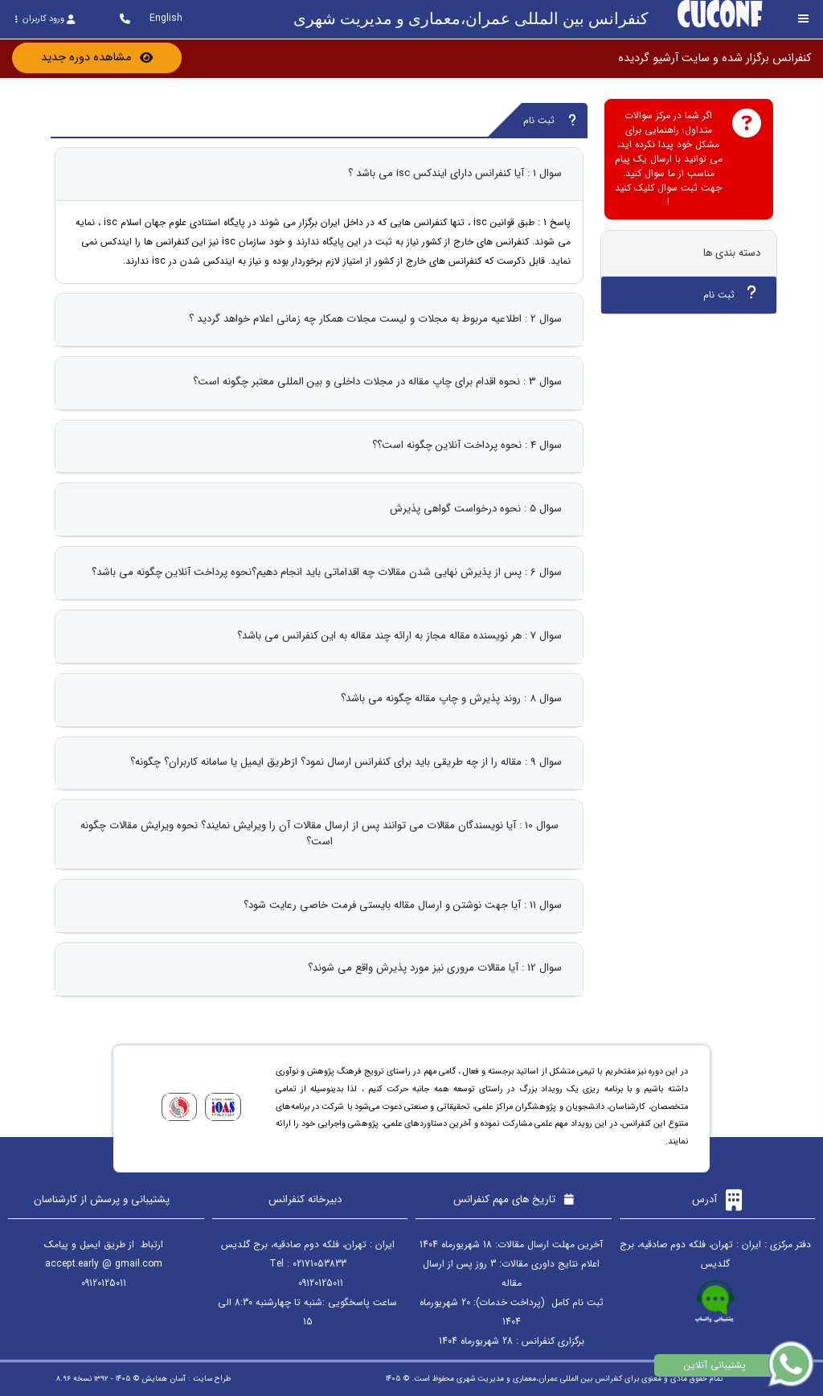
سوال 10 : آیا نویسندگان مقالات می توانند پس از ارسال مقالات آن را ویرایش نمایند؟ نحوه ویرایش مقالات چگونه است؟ (319, 833)
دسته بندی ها (731, 252)
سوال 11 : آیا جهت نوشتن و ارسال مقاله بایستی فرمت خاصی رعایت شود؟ (403, 905)
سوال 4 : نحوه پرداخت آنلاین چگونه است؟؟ (467, 445)
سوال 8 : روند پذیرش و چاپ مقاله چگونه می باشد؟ (451, 698)
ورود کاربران (44, 19)
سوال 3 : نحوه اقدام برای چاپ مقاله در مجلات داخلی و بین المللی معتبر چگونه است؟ (377, 381)
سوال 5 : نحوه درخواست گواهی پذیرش (476, 508)
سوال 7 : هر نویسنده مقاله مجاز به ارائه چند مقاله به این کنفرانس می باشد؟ (399, 635)
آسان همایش (163, 1379)
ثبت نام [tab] (729, 293)
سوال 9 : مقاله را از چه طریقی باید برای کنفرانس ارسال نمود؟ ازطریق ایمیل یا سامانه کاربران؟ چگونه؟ (346, 761)
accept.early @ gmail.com (103, 1263)
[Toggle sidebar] (803, 19)
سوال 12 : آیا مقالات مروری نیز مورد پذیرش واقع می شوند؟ (435, 967)
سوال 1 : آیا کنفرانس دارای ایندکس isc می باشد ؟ (455, 173)
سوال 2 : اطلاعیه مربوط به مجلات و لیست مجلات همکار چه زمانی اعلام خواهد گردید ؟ (375, 318)
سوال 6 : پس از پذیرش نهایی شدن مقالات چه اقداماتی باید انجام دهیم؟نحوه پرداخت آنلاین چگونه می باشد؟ (327, 572)
